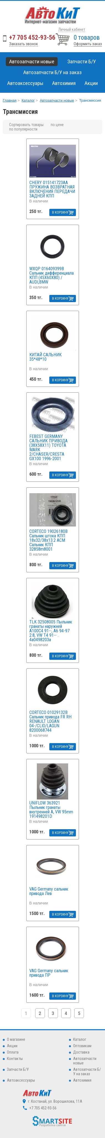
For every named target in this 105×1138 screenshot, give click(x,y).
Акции (91, 83)
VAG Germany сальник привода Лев (48, 891)
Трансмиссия (90, 100)
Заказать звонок (23, 43)
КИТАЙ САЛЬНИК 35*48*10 (45, 357)
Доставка (81, 1052)
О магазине (16, 1039)
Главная (9, 100)
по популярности (23, 129)
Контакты (15, 1058)
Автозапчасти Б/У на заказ (52, 72)
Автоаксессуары (21, 1080)
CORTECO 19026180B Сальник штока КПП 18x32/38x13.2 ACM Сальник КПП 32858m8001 (48, 540)
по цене (57, 124)
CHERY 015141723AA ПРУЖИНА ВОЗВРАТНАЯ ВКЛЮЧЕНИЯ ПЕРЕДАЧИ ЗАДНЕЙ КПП (52, 189)
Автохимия (82, 1080)
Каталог (28, 100)
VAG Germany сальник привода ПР (48, 973)
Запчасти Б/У (18, 1069)
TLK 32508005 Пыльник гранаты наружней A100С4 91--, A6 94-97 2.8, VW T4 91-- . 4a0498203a (50, 631)
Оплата (13, 1052)
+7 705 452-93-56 (32, 37)
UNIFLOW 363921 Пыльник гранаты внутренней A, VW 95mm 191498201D (51, 810)
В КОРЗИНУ (60, 212)
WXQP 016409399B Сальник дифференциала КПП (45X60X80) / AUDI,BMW (51, 275)
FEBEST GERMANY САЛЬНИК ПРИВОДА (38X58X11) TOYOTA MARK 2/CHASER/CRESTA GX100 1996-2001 (48, 447)
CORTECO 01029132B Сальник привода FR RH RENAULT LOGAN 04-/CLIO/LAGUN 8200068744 (50, 721)
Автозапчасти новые (57, 100)
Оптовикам (82, 1046)
